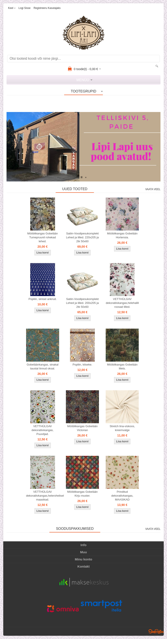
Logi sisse (24, 8)
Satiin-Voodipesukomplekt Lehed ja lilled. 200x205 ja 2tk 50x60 (82, 302)
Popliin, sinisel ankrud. (42, 299)
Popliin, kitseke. (82, 364)
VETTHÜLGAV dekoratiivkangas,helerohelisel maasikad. (43, 495)
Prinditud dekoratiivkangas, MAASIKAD (122, 495)
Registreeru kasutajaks (46, 8)
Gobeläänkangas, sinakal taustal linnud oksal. (42, 366)
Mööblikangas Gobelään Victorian (82, 428)
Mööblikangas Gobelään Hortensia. (122, 235)
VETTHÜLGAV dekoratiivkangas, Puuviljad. (42, 430)
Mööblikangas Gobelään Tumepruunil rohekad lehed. (42, 237)
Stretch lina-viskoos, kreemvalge (122, 428)
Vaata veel (152, 189)
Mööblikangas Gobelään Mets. (122, 366)
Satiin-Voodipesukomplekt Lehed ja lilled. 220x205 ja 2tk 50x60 (82, 237)
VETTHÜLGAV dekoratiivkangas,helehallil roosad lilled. (122, 302)
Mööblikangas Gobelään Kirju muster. (82, 493)
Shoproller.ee (156, 631)
